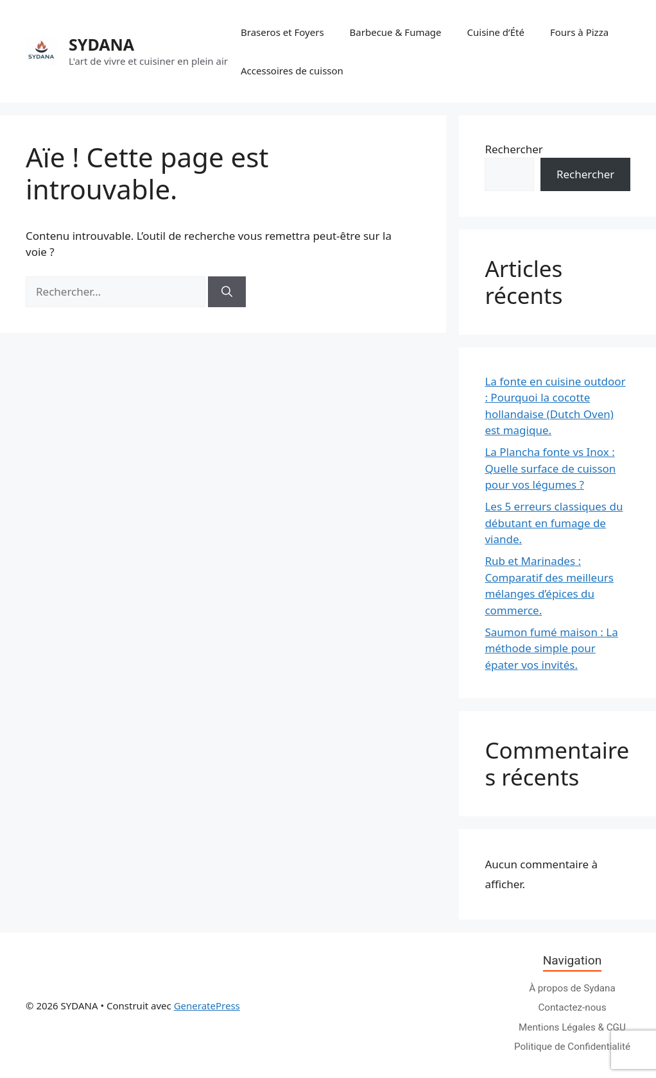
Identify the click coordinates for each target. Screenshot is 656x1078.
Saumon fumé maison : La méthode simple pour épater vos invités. (551, 648)
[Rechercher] (227, 291)
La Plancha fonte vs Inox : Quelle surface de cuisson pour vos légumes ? (550, 468)
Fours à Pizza (579, 32)
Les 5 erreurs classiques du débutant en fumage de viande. (554, 522)
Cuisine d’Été (495, 32)
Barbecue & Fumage (396, 32)
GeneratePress (207, 1005)
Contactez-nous (572, 1007)
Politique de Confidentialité (572, 1046)
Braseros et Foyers (282, 32)
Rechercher (513, 149)
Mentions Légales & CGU (572, 1027)
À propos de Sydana (572, 988)
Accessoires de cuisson (292, 70)
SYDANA (101, 44)
